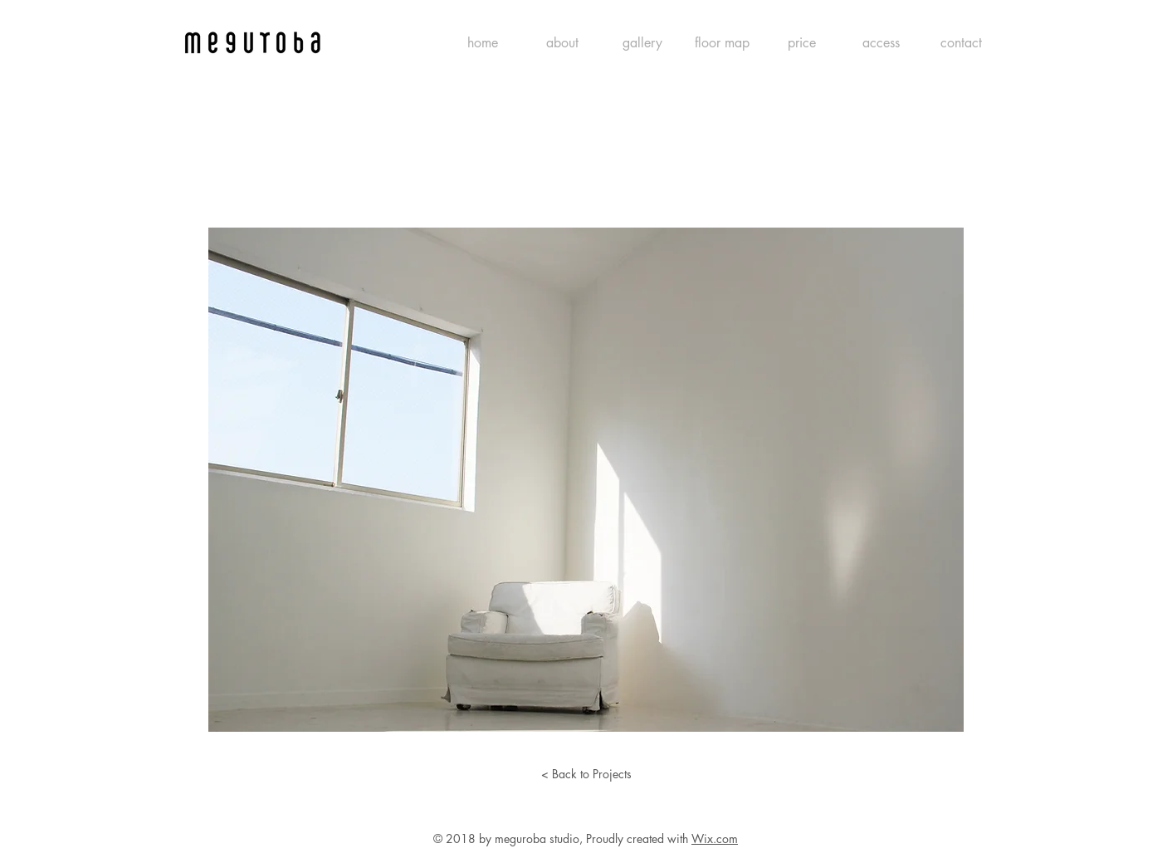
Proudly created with (638, 838)
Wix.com (714, 838)
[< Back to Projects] (586, 774)
